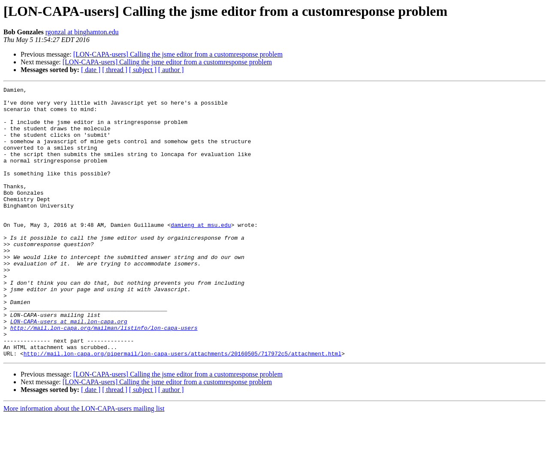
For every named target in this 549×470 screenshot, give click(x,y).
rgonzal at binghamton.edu (82, 32)
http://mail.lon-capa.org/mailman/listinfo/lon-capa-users (104, 376)
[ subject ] (143, 69)
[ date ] (90, 69)
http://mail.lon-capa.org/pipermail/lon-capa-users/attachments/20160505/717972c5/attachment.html (182, 407)
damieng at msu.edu (201, 253)
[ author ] (171, 69)
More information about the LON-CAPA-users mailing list (83, 462)
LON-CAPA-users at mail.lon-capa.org (68, 369)
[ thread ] (114, 69)
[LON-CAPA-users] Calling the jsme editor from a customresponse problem (178, 54)
